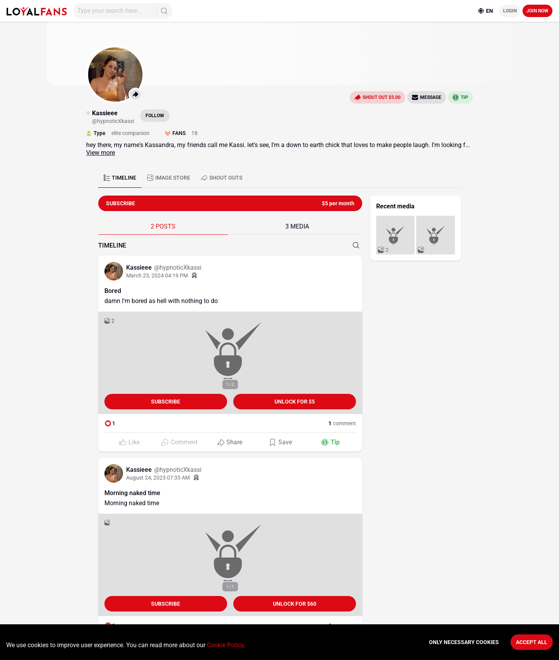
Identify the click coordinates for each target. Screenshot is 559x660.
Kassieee (139, 267)
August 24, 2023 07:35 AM (158, 478)
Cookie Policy (225, 645)
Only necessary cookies (464, 642)
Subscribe (165, 401)
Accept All (531, 642)
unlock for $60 (294, 604)
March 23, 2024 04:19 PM (157, 275)
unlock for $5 (294, 401)
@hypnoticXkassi (177, 267)
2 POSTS (163, 226)
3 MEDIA (297, 226)
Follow (155, 115)
